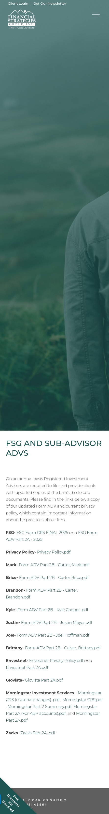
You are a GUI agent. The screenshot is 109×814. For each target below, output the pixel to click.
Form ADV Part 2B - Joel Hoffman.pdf (53, 635)
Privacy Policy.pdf (53, 552)
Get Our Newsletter (49, 3)
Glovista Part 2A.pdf (44, 680)
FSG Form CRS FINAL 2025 (42, 532)
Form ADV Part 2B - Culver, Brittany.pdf (63, 648)
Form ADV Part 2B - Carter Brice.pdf (54, 577)
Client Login (18, 3)
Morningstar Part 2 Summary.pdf (39, 706)
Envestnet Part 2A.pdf (27, 667)
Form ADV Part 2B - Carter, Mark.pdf (54, 565)
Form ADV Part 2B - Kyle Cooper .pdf (52, 610)
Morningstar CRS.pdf (82, 699)
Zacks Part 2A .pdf (38, 733)
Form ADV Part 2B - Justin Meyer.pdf (56, 622)
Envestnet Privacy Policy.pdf (56, 660)
